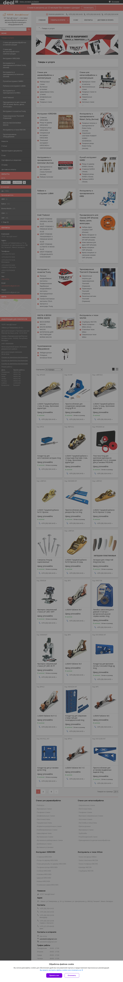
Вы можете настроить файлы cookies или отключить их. (60, 970)
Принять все (54, 975)
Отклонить (72, 975)
